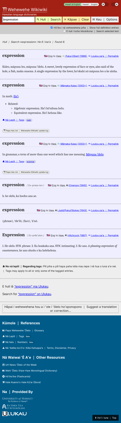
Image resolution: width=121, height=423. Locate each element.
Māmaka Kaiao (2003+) (72, 85)
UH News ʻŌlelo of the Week (19, 364)
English (94, 4)
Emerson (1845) (76, 185)
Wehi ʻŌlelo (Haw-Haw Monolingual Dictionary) (29, 370)
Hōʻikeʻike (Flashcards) (16, 376)
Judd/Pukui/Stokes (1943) (71, 210)
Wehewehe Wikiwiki (24, 9)
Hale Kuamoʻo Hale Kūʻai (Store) (21, 382)
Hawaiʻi (86, 4)
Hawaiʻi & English (72, 4)
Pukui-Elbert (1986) (74, 56)
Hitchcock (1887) (76, 235)
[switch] (105, 4)
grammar (31, 162)
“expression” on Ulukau (34, 294)
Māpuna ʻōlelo (95, 154)
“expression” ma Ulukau (31, 286)
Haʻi (16, 96)
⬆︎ (105, 417)
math (29, 120)
